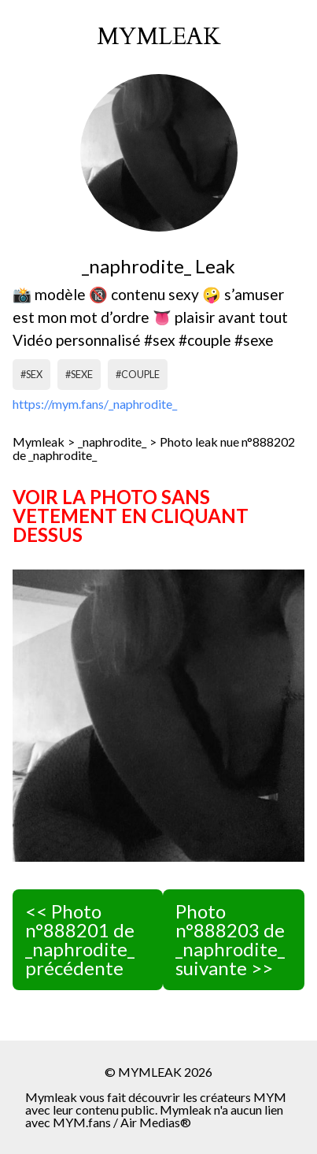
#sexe (79, 374)
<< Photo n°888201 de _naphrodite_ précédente (80, 939)
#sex (31, 374)
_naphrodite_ (112, 441)
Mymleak (39, 441)
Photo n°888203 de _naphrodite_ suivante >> (230, 939)
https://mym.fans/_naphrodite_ (95, 403)
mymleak (159, 37)
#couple (138, 374)
